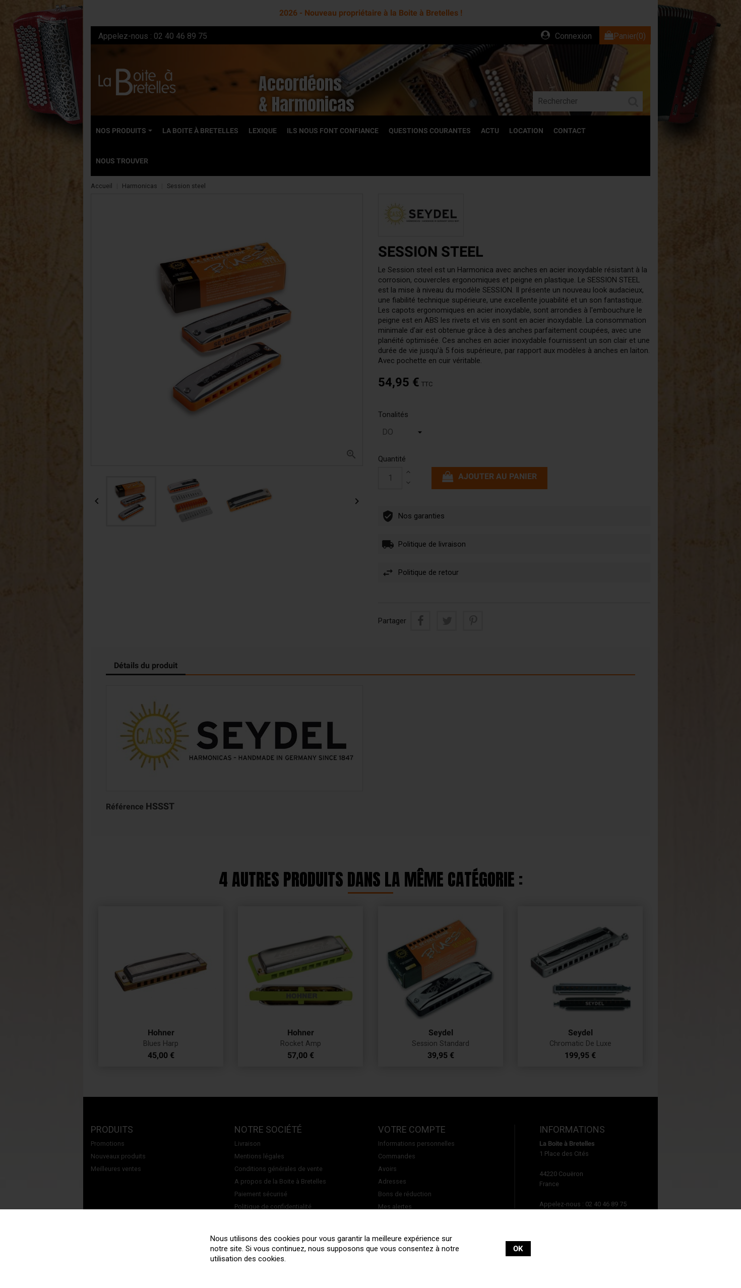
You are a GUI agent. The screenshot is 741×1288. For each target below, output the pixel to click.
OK (518, 1248)
